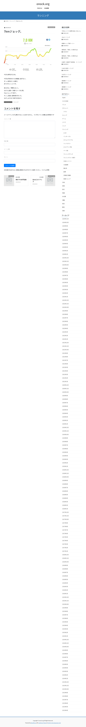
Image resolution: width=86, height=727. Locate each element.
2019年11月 (65, 431)
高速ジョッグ (67, 179)
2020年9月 (65, 395)
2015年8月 (65, 611)
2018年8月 (65, 484)
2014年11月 (65, 643)
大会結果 (65, 165)
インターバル (67, 136)
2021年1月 (65, 381)
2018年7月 (65, 487)
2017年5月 (65, 537)
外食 (63, 182)
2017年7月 (65, 530)
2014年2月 (65, 675)
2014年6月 (65, 661)
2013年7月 (65, 699)
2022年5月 (65, 325)
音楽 (63, 210)
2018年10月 (65, 477)
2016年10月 (65, 562)
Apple (64, 97)
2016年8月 (65, 569)
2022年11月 (65, 304)
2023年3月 (65, 289)
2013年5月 (65, 707)
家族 (63, 186)
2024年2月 (65, 250)
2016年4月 (65, 583)
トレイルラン (67, 143)
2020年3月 (65, 417)
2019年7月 (65, 445)
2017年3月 (65, 544)
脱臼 (63, 203)
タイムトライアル (68, 140)
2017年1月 (65, 551)
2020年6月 (65, 406)
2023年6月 (65, 279)
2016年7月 (65, 572)
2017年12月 (65, 512)
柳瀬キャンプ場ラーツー (68, 43)
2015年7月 (65, 615)
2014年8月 (65, 654)
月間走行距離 (67, 175)
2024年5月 (65, 240)
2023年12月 (65, 258)
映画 (63, 193)
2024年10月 (65, 222)
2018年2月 (65, 505)
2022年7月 (65, 318)
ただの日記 (65, 101)
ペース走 (65, 150)
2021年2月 (65, 378)
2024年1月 (65, 254)
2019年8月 (65, 441)
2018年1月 (65, 509)
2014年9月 (65, 650)
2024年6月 (65, 236)
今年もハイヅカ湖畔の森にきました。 (72, 31)
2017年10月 (65, 519)
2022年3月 (65, 332)
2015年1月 (65, 636)
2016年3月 (65, 586)
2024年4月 (65, 243)
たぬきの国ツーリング (67, 68)
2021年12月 (65, 342)
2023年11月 (65, 261)
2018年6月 (65, 491)
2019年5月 (65, 452)
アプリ (65, 111)
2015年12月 (65, 597)
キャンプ (64, 115)
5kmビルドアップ (37, 180)
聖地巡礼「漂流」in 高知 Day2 (70, 49)
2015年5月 (65, 622)
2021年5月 (65, 367)
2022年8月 (65, 314)
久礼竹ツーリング (66, 74)
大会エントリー (67, 161)
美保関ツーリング (66, 81)
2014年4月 (65, 668)
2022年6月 (65, 321)
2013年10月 (65, 689)
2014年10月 (65, 646)
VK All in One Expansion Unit (54, 723)
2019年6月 (65, 449)
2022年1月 (65, 339)
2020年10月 (65, 392)
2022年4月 (65, 328)
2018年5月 (65, 494)
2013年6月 (65, 703)
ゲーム (64, 119)
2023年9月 (65, 268)
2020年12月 (65, 385)
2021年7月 (65, 360)
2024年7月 (65, 233)
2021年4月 (65, 371)
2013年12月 (65, 682)
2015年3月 (65, 629)
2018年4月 (65, 498)
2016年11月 (65, 558)
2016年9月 (65, 565)
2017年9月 (65, 523)
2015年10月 (65, 604)
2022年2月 (65, 335)
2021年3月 (65, 374)
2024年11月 (65, 219)
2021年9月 (65, 353)
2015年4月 (65, 625)
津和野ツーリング (66, 87)
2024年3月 (65, 247)
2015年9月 (65, 608)
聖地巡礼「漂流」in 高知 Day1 (70, 56)
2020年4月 (65, 413)
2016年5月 (65, 579)
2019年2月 (65, 463)
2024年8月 (65, 229)
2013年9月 (65, 692)
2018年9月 (65, 480)
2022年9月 (65, 311)
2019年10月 (65, 434)
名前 (6, 141)
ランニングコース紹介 (69, 157)
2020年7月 (65, 402)
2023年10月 (65, 265)
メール (7, 149)
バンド (64, 126)
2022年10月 (65, 307)
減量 (63, 200)
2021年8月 (65, 357)
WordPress (33, 723)
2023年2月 (65, 293)
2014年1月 (65, 678)
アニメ (64, 104)
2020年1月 (65, 424)
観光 (63, 207)
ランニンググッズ (68, 154)
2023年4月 (65, 286)
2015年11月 (65, 601)
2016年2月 (65, 590)
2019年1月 (65, 466)
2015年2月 (65, 632)
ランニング (51, 27)
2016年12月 (65, 554)
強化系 (65, 168)
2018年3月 (65, 502)
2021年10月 (65, 349)
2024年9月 (65, 226)
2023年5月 (65, 282)
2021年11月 (65, 346)
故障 (64, 172)
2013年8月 (65, 696)
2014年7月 (65, 657)
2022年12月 (65, 300)
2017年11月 (65, 516)
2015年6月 (65, 618)
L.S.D (64, 133)
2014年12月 (65, 639)
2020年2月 (65, 420)
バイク (64, 122)
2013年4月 (65, 710)
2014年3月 (65, 671)
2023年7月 (65, 275)
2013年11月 (65, 685)
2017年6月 (65, 533)
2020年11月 (65, 388)
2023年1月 (65, 296)
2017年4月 (65, 540)
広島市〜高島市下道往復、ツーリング (72, 62)
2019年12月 (65, 427)
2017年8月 (65, 526)
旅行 (63, 189)
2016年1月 (65, 593)
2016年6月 (65, 576)
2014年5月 (65, 664)
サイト (6, 157)
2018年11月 (65, 473)
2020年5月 (65, 410)
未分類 (64, 196)
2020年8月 (65, 399)
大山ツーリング (66, 37)
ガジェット (65, 108)
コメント (7, 119)
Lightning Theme (42, 723)
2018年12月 (65, 470)
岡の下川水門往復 (21, 180)
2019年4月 (65, 456)
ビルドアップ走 (67, 147)
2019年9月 (65, 438)
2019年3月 (65, 459)
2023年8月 (65, 272)
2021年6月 (65, 364)
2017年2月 (65, 547)
